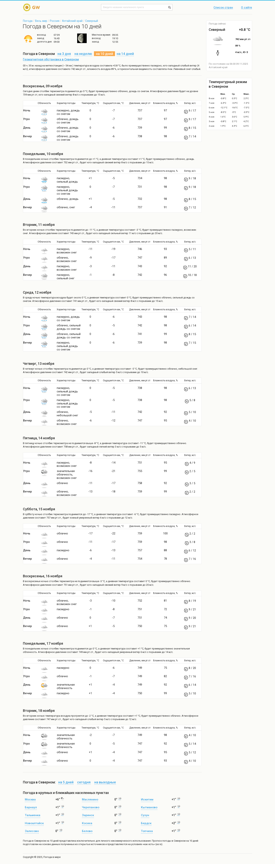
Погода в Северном (34, 840)
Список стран (223, 7)
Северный (91, 20)
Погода (27, 20)
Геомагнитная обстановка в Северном (51, 59)
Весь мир (41, 20)
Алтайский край (72, 20)
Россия (54, 20)
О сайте (246, 7)
